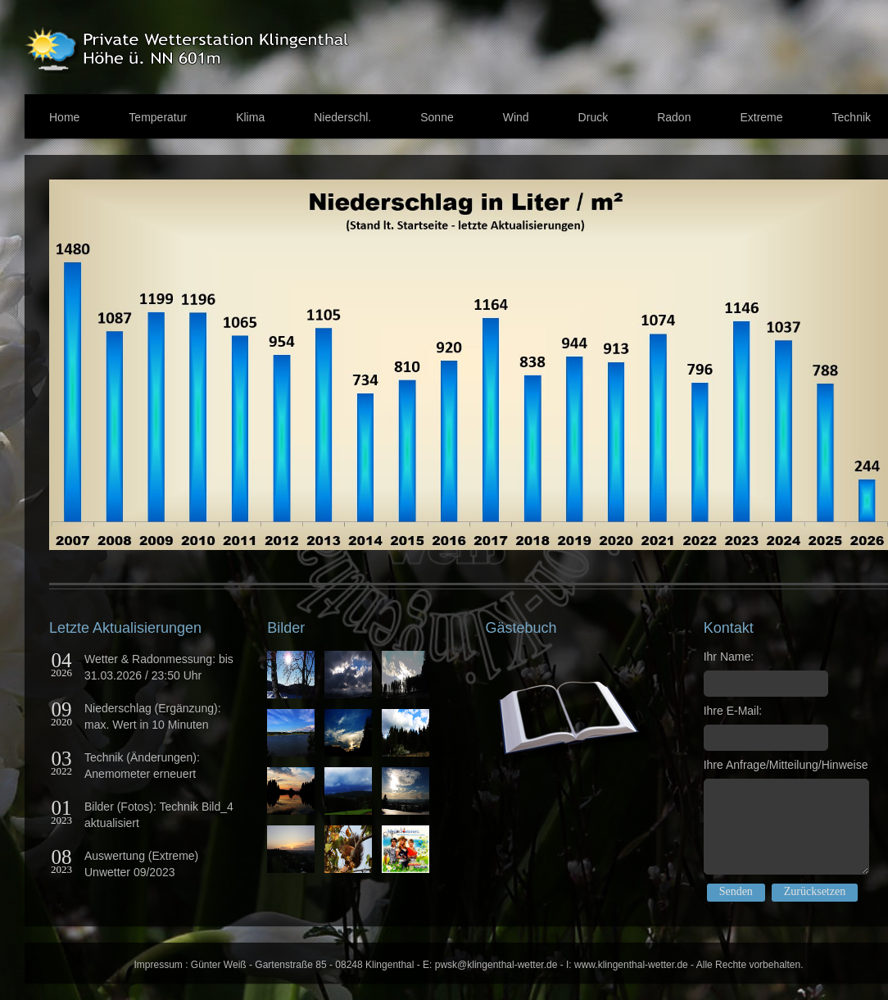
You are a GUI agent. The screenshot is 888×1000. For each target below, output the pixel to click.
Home (64, 117)
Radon (674, 117)
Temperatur (158, 117)
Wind (516, 117)
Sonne (436, 117)
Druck (593, 117)
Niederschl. (342, 117)
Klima (250, 117)
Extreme (761, 117)
